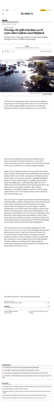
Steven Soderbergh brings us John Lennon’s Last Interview (15, 388)
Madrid (3, 24)
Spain (5, 20)
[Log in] (49, 10)
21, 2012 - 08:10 (22, 47)
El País (27, 46)
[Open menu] (3, 14)
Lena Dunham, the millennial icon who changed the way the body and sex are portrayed (26, 373)
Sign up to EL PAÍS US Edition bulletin (14, 302)
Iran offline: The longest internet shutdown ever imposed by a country (22, 370)
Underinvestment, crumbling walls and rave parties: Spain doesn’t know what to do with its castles (24, 397)
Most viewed (5, 383)
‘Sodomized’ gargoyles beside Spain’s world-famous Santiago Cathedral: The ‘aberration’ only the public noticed (27, 386)
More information (8, 312)
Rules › (48, 306)
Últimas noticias (6, 364)
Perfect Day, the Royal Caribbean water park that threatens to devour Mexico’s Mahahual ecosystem (24, 395)
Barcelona (8, 24)
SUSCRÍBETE (43, 10)
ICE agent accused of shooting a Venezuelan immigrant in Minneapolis (22, 367)
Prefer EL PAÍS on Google (46, 51)
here (32, 313)
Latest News (14, 24)
